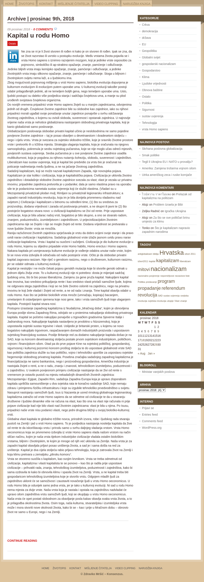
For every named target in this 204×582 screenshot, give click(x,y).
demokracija (150, 31)
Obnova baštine (152, 90)
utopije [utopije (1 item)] (170, 301)
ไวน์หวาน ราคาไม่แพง (156, 194)
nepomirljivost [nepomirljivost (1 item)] (167, 276)
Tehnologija (149, 122)
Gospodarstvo (151, 70)
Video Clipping (106, 3)
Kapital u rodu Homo (38, 35)
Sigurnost (148, 109)
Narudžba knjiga (137, 3)
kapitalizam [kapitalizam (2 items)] (167, 260)
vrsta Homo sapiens (155, 129)
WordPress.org (152, 427)
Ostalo (12, 43)
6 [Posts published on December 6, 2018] (148, 331)
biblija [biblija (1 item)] (156, 254)
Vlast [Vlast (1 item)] (177, 301)
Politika (146, 103)
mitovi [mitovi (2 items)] (144, 269)
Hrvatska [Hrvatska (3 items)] (171, 252)
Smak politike (150, 155)
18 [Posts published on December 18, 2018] (142, 340)
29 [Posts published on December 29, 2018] (156, 344)
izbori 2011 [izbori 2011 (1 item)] (190, 254)
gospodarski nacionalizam (159, 64)
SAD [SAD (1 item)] (160, 295)
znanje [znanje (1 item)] (183, 301)
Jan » (151, 353)
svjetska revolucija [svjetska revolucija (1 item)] (157, 301)
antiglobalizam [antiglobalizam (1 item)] (145, 254)
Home (9, 3)
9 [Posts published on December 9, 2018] (158, 331)
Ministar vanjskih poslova (158, 371)
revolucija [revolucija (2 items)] (147, 295)
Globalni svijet (151, 57)
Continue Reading (22, 540)
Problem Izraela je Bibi (168, 204)
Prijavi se (148, 408)
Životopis (26, 3)
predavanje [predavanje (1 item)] (151, 282)
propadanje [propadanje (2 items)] (149, 288)
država (146, 37)
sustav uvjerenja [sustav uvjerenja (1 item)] (171, 295)
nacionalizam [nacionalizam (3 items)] (169, 268)
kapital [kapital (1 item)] (152, 261)
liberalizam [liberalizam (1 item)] (185, 261)
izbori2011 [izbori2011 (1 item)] (143, 261)
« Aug (141, 353)
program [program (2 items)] (166, 281)
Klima (145, 77)
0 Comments (43, 29)
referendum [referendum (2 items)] (173, 288)
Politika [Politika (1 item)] (141, 282)
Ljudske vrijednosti (154, 83)
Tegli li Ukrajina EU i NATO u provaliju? (167, 161)
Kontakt (46, 3)
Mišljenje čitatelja (74, 3)
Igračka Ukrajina (175, 211)
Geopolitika (149, 51)
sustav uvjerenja (152, 116)
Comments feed (152, 421)
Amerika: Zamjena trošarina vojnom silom (169, 168)
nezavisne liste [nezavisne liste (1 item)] (182, 276)
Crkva (146, 24)
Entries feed (150, 414)
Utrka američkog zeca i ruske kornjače (167, 174)
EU (144, 44)
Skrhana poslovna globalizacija (162, 148)
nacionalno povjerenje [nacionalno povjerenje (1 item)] (149, 276)
